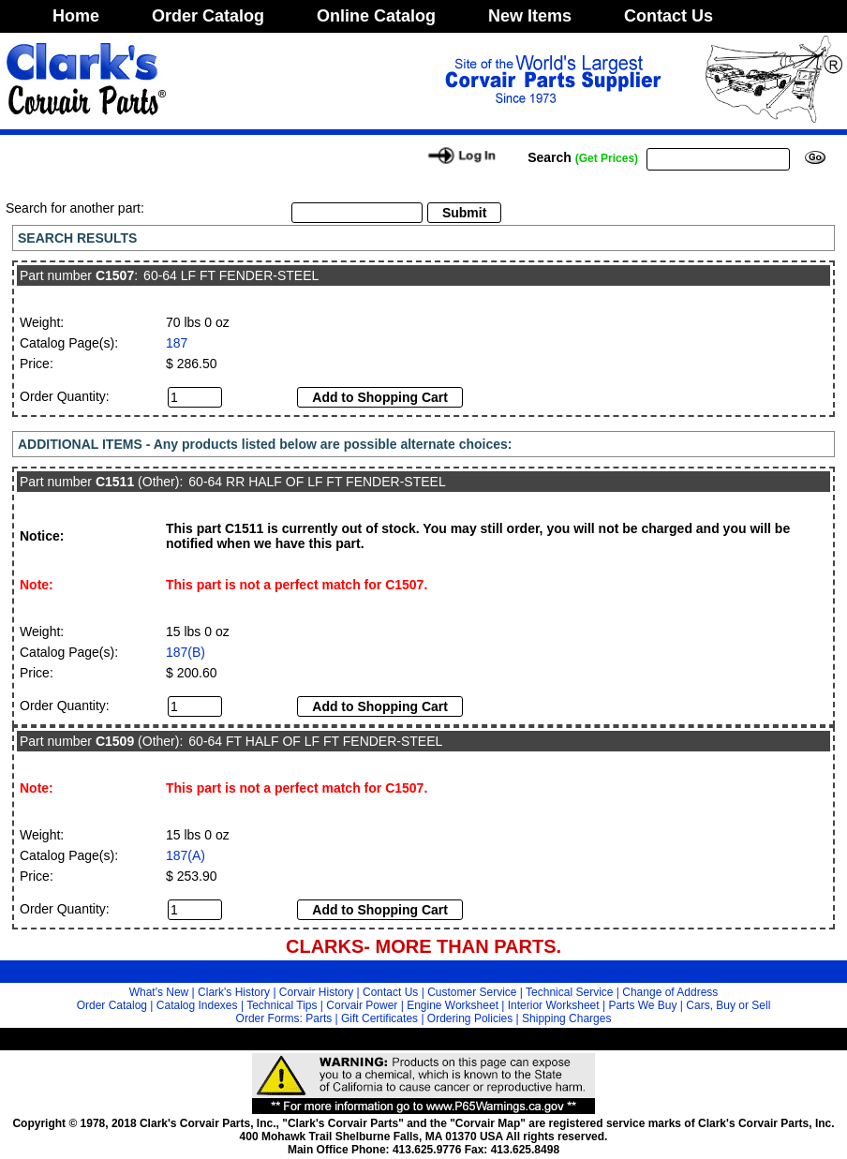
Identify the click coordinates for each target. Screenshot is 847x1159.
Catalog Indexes (197, 1005)
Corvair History (316, 992)
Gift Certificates (379, 1018)
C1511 (115, 481)
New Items (530, 16)
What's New (159, 992)
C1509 (115, 741)
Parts (318, 1018)
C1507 (115, 275)
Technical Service (569, 992)
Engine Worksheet (452, 1005)
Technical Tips (281, 1005)
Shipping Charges (566, 1018)
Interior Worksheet (554, 1005)
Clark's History (234, 992)
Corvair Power (361, 1005)
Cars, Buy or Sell (728, 1005)
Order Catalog (208, 16)
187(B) (185, 652)
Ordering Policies (470, 1018)
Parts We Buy (642, 1005)
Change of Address (670, 992)
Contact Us (668, 16)
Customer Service (471, 992)
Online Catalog (376, 16)
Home (75, 16)
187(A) (185, 855)
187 (176, 342)
